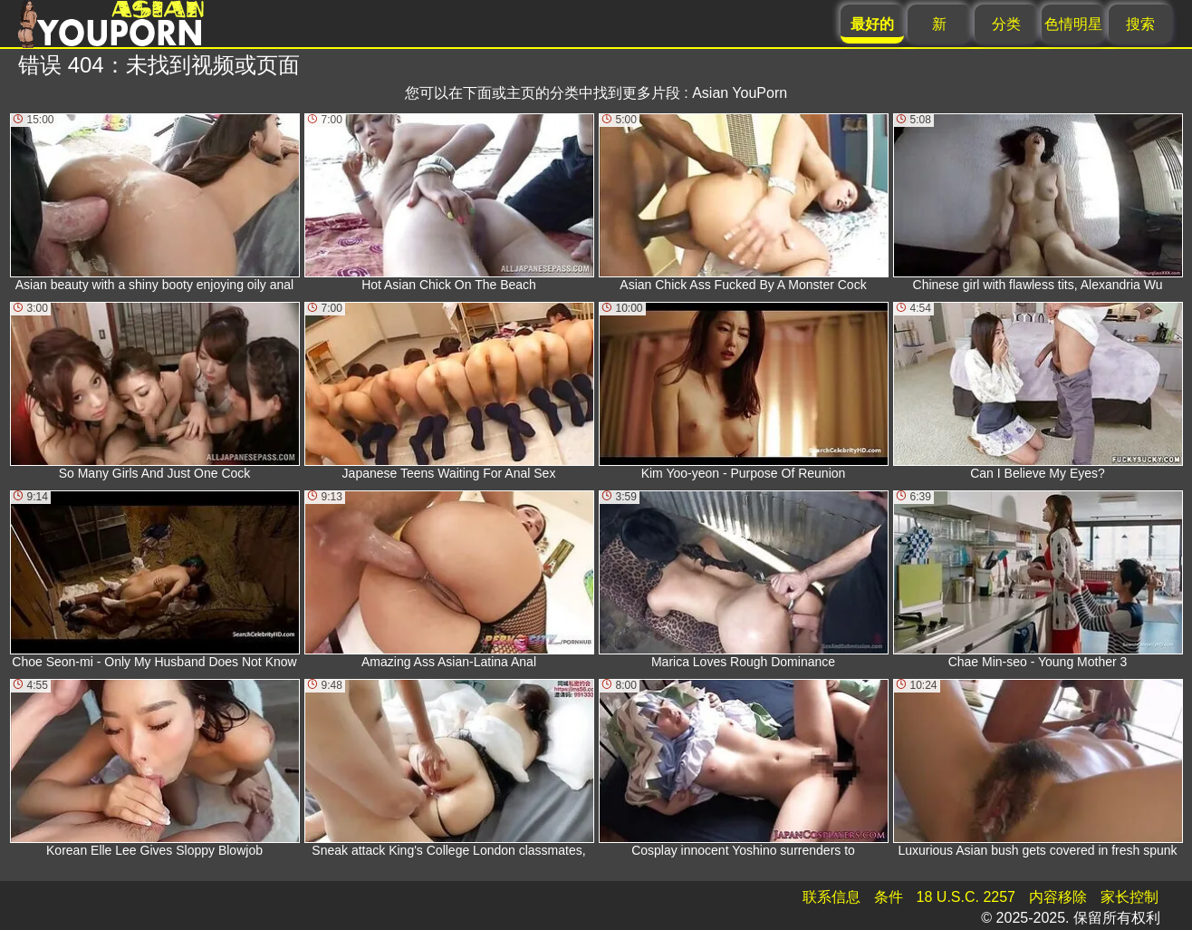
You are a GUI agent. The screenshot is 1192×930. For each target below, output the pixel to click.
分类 (1006, 24)
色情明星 (1073, 24)
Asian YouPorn (739, 93)
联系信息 (831, 897)
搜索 (1140, 24)
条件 (888, 897)
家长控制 (1129, 897)
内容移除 (1058, 897)
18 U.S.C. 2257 (966, 897)
